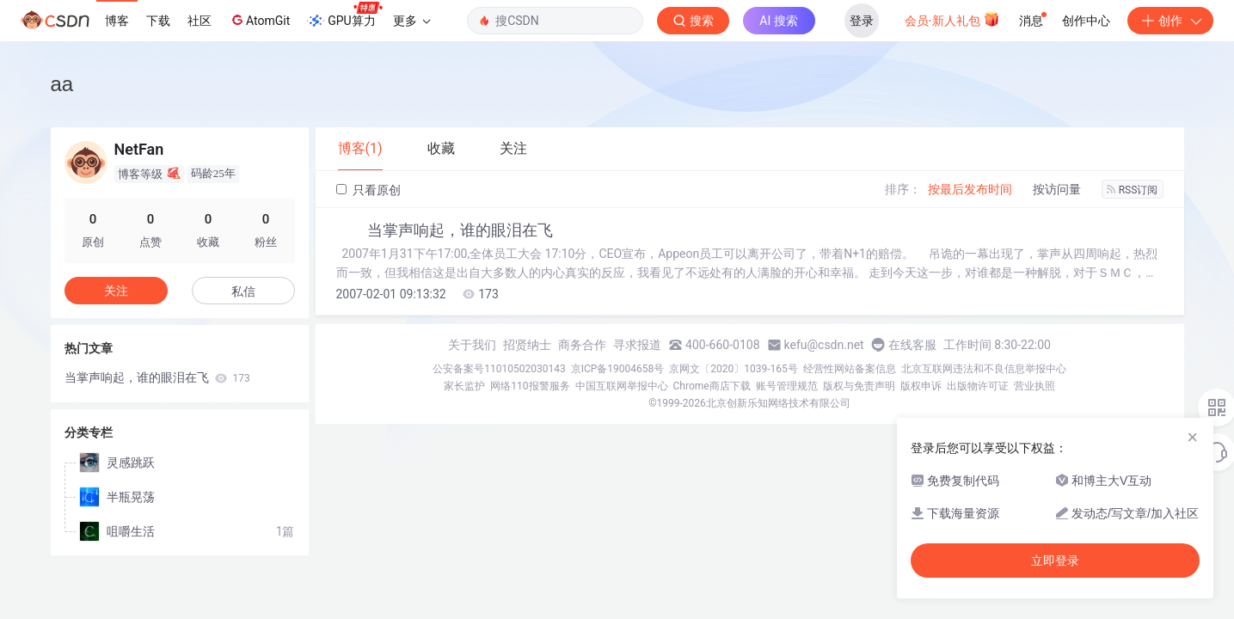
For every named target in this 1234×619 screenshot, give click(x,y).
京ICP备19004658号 (618, 369)
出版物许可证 (978, 386)
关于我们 (472, 345)
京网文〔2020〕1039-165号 (733, 369)
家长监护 (464, 386)
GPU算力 (344, 15)
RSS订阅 (1132, 190)
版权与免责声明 (859, 386)
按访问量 (1057, 189)
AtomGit (259, 19)
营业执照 (1034, 386)
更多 (412, 21)
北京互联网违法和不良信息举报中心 (983, 369)
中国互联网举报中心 (621, 386)
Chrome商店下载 (712, 386)
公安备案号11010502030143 (499, 369)
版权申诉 (921, 386)
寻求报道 (637, 345)
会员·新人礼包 (952, 19)
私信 (243, 291)
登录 (862, 21)
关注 (116, 290)
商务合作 (582, 345)
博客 (117, 21)
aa (62, 83)
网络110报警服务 (529, 386)
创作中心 (1086, 21)
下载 (158, 21)
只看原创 (368, 190)
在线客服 (912, 345)
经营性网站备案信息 (849, 369)
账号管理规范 (787, 386)
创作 (1170, 21)
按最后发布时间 (970, 189)
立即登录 (1055, 560)
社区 (199, 21)
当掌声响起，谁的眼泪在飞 (460, 230)
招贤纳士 (527, 345)
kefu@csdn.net (824, 345)
